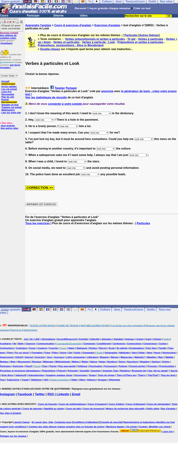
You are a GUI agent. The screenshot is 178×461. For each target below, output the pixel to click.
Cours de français (47, 404)
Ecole (112, 348)
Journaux (59, 357)
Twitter (40, 394)
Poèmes (123, 366)
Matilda (169, 357)
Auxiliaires (5, 343)
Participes (5, 366)
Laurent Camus (21, 422)
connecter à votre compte (65, 103)
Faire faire (151, 348)
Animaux (130, 339)
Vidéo (74, 379)
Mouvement (24, 361)
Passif (28, 366)
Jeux (117, 309)
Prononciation (166, 366)
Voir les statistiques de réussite (46, 97)
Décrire (103, 348)
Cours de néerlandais (158, 404)
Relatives (125, 370)
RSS (50, 394)
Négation (145, 361)
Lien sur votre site (11, 112)
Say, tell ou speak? (158, 370)
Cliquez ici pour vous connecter (11, 27)
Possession (110, 366)
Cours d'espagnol (97, 404)
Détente (58, 15)
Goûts (77, 352)
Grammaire (88, 352)
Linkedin (62, 394)
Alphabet (118, 339)
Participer (33, 15)
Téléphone (36, 379)
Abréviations (48, 339)
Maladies (151, 357)
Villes (82, 379)
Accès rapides (9, 86)
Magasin (104, 357)
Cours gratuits (10, 309)
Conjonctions (134, 343)
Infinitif (19, 357)
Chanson (30, 343)
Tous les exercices (37, 223)
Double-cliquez (50, 49)
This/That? (153, 375)
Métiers (76, 361)
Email (76, 394)
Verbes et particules (66, 42)
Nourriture (132, 361)
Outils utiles (152, 408)
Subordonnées (36, 375)
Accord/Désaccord (67, 339)
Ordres (165, 361)
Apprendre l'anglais (38, 25)
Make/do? (140, 357)
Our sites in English (10, 413)
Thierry (141, 375)
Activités (83, 339)
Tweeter (60, 88)
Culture (105, 309)
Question (96, 370)
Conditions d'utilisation (85, 422)
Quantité (84, 370)
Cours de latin (73, 408)
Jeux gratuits (8, 125)
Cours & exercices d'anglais (72, 25)
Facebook (25, 394)
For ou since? (22, 352)
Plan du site (7, 97)
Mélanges (48, 361)
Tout (2, 379)
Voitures (91, 379)
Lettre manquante (75, 357)
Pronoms (152, 366)
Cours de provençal (93, 408)
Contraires (21, 348)
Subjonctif (20, 375)
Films (10, 352)
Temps (92, 375)
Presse (5, 99)
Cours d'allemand (135, 404)
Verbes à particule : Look (98, 42)
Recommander (9, 102)
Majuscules (126, 357)
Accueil (5, 81)
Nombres (112, 361)
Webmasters (8, 110)
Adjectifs (95, 339)
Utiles (84, 15)
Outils (151, 309)
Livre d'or (6, 91)
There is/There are (126, 375)
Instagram (7, 394)
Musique (36, 361)
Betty (21, 343)
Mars (161, 357)
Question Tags (110, 370)
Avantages (6, 43)
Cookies (143, 426)
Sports (173, 370)
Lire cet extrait (9, 89)
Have (149, 352)
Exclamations (137, 348)
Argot (148, 339)
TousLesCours (133, 309)
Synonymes (80, 375)
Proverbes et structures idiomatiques (20, 370)
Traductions (13, 379)
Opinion (156, 361)
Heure (157, 352)
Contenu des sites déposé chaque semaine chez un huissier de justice (66, 426)
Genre (63, 352)
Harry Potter (138, 352)
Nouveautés (7, 94)
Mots (13, 361)
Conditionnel (104, 343)
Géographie (111, 352)
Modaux (4, 361)
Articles (157, 339)
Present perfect (137, 366)
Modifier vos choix (159, 426)
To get (131, 39)
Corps (32, 348)
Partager (71, 88)
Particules (130, 35)
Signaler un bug (9, 104)
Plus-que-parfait (67, 366)
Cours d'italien (116, 404)
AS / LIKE (35, 339)
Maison (115, 357)
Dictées (93, 348)
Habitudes (124, 352)
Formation (37, 352)
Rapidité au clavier (54, 408)
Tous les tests (168, 375)
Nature (93, 361)
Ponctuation (95, 366)
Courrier (53, 348)
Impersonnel (6, 357)
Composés (89, 343)
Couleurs (42, 348)
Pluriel (53, 366)
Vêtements (114, 379)
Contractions (7, 348)
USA (46, 379)
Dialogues (81, 348)
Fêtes (55, 352)
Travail (25, 379)
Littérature (92, 357)
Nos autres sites (9, 128)
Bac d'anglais (168, 408)
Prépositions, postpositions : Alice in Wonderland (70, 45)
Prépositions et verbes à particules (140, 42)
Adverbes (106, 339)
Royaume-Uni (139, 370)
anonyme (107, 91)
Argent (140, 339)
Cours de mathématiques (72, 404)
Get (70, 352)
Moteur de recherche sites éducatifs (125, 408)
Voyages (102, 379)
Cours (4, 15)
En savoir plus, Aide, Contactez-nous (51, 422)
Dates (71, 348)
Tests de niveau (106, 375)
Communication (45, 343)
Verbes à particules (150, 39)
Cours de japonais (32, 408)
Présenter (73, 370)
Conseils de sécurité (111, 422)
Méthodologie (62, 361)
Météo (85, 361)
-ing (25, 339)
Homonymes (169, 352)
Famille (162, 348)
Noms (122, 361)
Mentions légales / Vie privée (121, 426)
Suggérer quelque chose (59, 375)
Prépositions (49, 370)
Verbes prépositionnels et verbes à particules (95, 39)
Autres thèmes (149, 35)
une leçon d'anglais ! (10, 66)
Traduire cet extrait (11, 107)
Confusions (119, 343)
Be (14, 343)
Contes (163, 343)
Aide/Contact (8, 84)
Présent (61, 370)
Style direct (7, 375)
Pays (45, 366)
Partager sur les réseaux (13, 436)
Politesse (82, 366)
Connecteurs (150, 343)
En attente (122, 348)
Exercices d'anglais (107, 25)
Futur (47, 352)
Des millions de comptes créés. (9, 35)
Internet (29, 357)
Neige (102, 361)
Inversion (40, 357)
